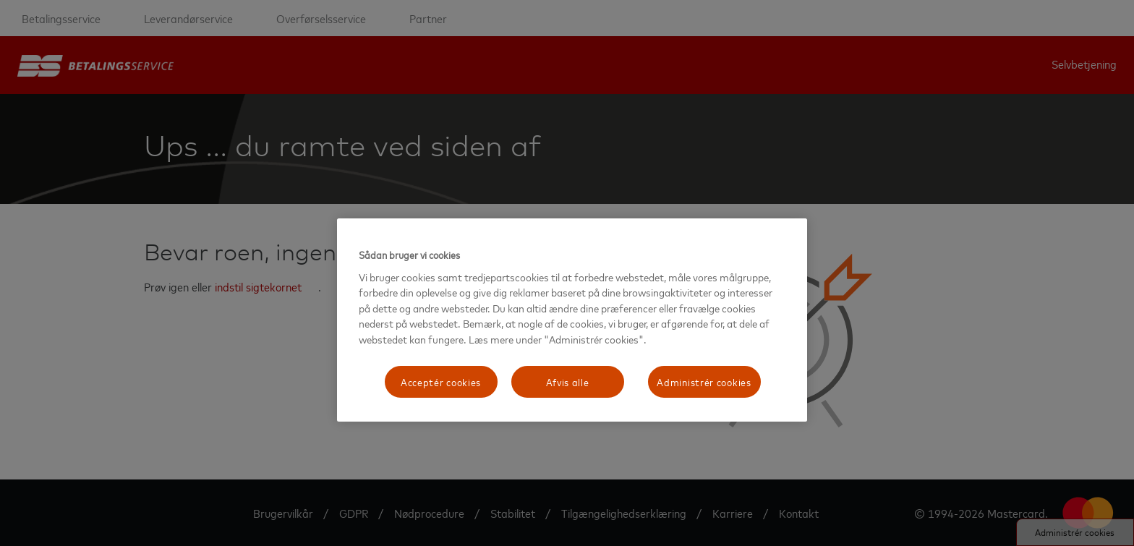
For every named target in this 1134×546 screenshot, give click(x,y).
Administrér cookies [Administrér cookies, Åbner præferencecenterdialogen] (704, 381)
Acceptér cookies (441, 381)
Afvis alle (567, 381)
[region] (572, 320)
